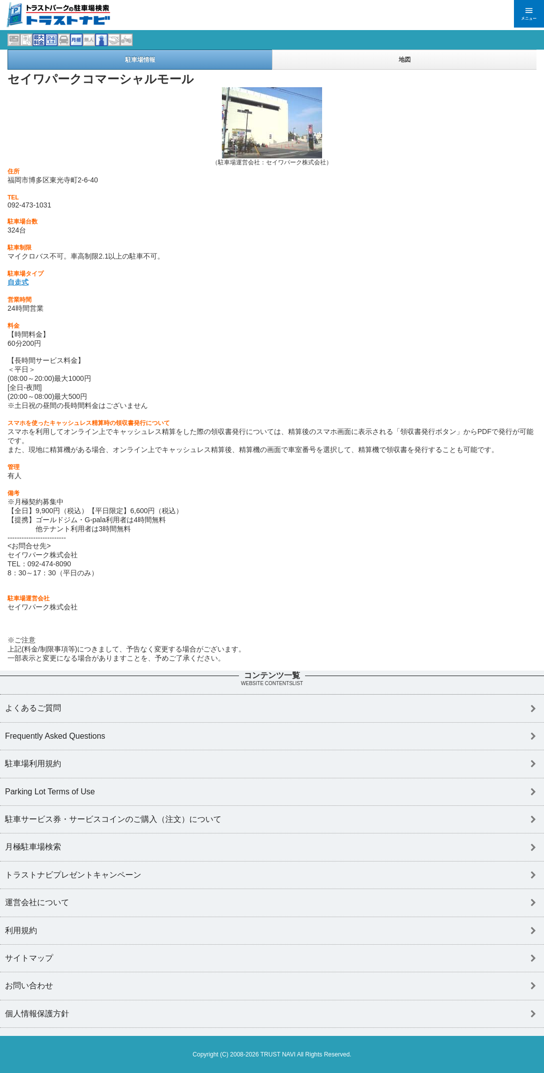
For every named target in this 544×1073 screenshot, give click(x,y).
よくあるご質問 (33, 708)
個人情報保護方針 (37, 1013)
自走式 (18, 282)
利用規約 (21, 930)
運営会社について (37, 902)
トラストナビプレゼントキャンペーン (73, 875)
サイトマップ (29, 958)
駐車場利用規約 (33, 763)
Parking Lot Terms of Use (50, 791)
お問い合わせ (29, 985)
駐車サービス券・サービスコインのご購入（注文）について (113, 819)
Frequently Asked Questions (55, 736)
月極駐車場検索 (33, 846)
